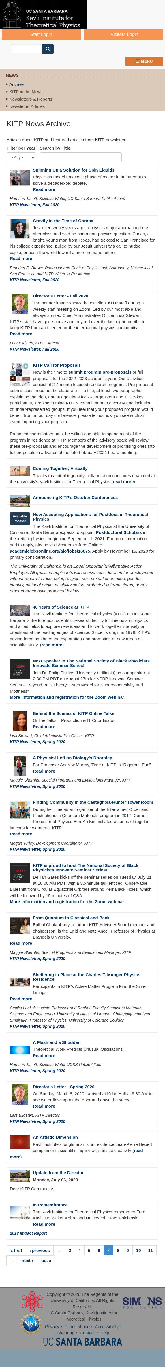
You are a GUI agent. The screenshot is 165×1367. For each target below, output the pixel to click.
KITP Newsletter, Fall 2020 (34, 204)
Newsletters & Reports (30, 99)
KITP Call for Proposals (57, 365)
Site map (65, 1332)
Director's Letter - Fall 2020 (60, 295)
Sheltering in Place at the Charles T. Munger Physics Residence (86, 977)
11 (150, 1250)
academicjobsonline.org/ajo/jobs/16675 (50, 551)
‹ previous (39, 1250)
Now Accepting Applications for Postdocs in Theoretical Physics (90, 517)
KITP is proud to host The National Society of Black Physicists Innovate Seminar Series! (85, 868)
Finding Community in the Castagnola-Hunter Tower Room (93, 802)
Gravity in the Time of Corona (63, 220)
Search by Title (55, 148)
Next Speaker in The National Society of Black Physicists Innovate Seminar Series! (91, 663)
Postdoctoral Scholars (119, 532)
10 (138, 1250)
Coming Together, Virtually (60, 468)
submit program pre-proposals (99, 372)
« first (16, 1250)
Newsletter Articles (27, 106)
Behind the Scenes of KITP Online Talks (74, 713)
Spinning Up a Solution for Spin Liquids (74, 169)
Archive (16, 84)
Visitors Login (124, 34)
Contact (87, 1332)
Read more (44, 189)
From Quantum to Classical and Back (71, 917)
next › (27, 1260)
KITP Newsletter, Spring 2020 (37, 741)
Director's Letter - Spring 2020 (64, 1086)
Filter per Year (21, 148)
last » (45, 1260)
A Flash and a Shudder (56, 1042)
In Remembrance (50, 1204)
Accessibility (107, 1326)
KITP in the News (26, 91)
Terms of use (77, 1326)
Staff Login (41, 34)
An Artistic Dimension (55, 1137)
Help (104, 1332)
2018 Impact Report (28, 1233)
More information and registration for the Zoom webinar (67, 697)
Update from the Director (58, 1172)
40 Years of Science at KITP (61, 607)
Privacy (52, 1326)
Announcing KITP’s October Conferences (75, 497)
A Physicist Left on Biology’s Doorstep (72, 757)
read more (123, 481)
